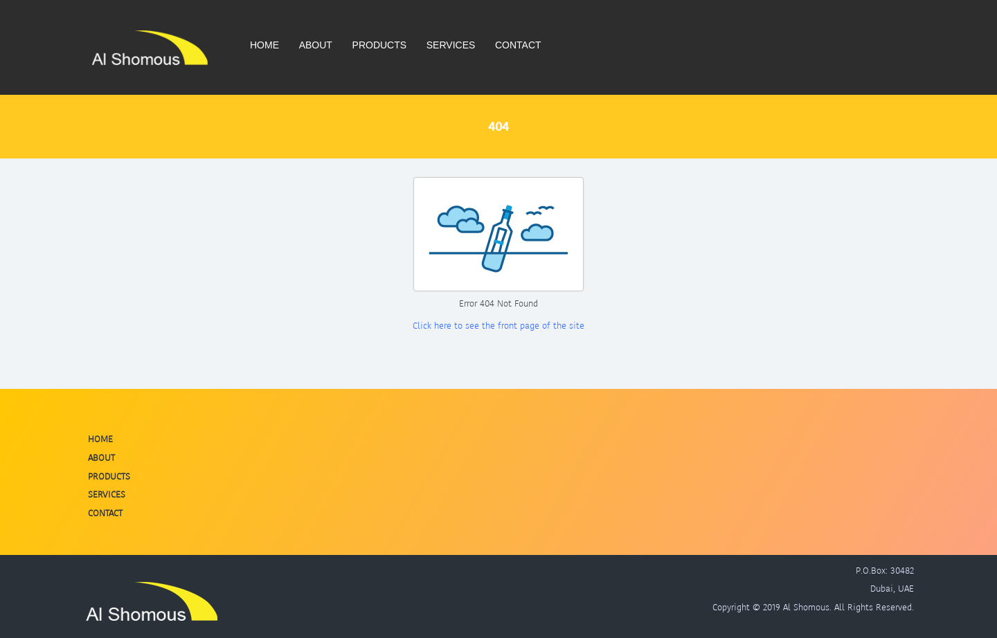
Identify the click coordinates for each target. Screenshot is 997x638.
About (315, 45)
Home (264, 45)
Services (451, 45)
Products (379, 45)
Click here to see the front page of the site (498, 325)
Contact (518, 45)
